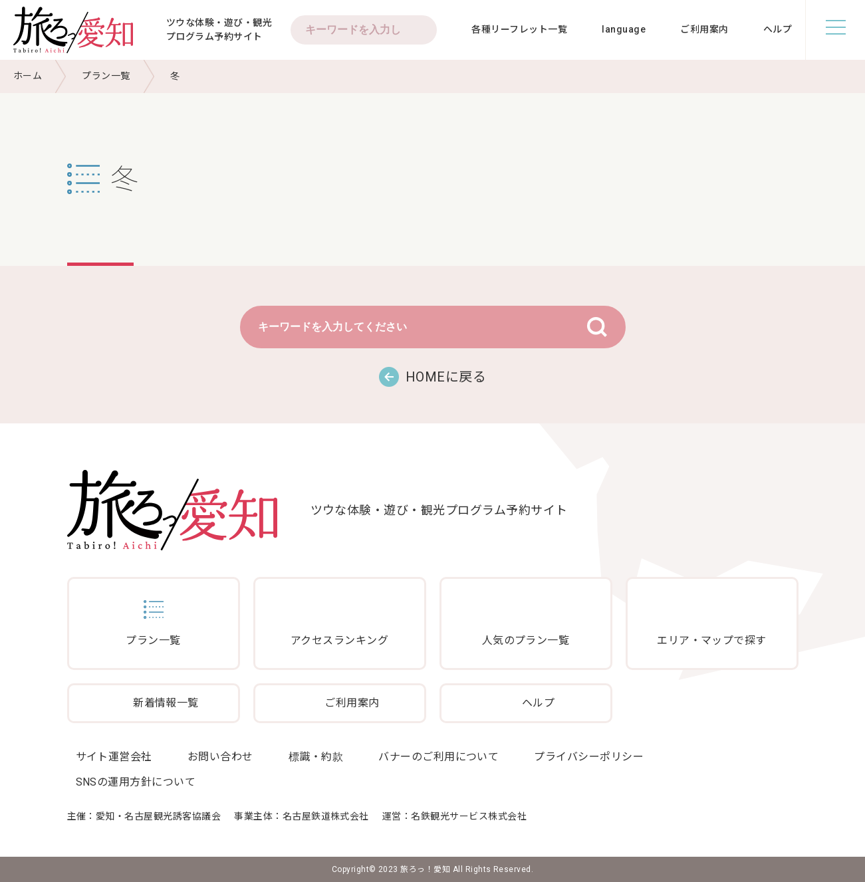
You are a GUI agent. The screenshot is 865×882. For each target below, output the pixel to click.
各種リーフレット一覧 (519, 29)
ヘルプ (777, 29)
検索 (420, 30)
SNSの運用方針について (136, 782)
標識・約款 (316, 756)
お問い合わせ (220, 756)
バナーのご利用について (438, 756)
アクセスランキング (339, 640)
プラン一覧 (106, 75)
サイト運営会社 (114, 756)
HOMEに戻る (446, 377)
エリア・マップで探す (712, 640)
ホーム (27, 75)
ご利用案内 (704, 29)
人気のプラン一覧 (526, 640)
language (624, 29)
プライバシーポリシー (589, 756)
